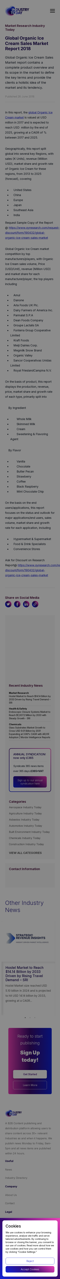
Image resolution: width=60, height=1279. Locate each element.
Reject (30, 1261)
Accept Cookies (30, 1269)
